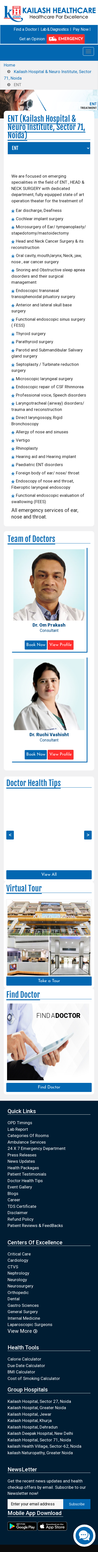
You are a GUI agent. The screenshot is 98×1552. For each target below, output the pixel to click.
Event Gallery (20, 1186)
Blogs (13, 1193)
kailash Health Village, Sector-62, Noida (44, 1446)
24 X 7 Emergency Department (37, 1148)
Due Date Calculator (26, 1365)
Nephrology (18, 1273)
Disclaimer (18, 1212)
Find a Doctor (25, 29)
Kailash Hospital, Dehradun (33, 1427)
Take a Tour (49, 981)
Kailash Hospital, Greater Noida (37, 1407)
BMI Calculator (21, 1371)
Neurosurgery (20, 1285)
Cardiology (18, 1260)
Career (14, 1199)
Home (9, 65)
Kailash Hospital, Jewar (29, 1414)
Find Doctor (49, 1087)
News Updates (21, 1161)
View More (22, 1331)
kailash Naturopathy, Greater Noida (40, 1452)
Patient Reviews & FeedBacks (35, 1225)
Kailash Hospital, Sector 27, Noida (39, 1401)
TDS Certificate (22, 1206)
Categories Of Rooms (28, 1135)
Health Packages (23, 1167)
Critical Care (19, 1253)
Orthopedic (18, 1292)
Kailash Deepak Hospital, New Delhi (40, 1433)
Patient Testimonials (27, 1174)
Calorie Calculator (24, 1359)
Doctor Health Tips (25, 1180)
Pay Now (81, 29)
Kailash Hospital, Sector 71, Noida (39, 1439)
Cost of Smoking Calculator (34, 1378)
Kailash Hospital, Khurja (30, 1420)
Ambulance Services (27, 1142)
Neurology (17, 1279)
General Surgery (23, 1311)
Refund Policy (21, 1219)
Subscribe (77, 1504)
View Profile (60, 645)
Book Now (35, 645)
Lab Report (18, 1129)
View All (49, 874)
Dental (14, 1298)
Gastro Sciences (23, 1305)
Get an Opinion (32, 39)
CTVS (13, 1266)
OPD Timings (20, 1122)
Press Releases (22, 1154)
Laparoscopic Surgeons (30, 1324)
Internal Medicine (24, 1318)
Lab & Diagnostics (55, 29)
